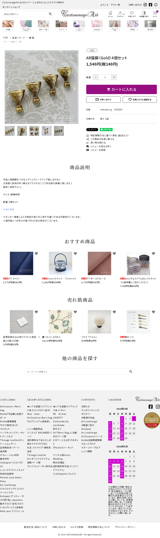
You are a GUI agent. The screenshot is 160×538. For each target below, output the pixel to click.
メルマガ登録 (76, 526)
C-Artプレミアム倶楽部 (11, 507)
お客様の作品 (88, 417)
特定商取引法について (99, 526)
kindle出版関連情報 (91, 440)
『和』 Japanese (15, 499)
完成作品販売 (7, 473)
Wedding (58, 458)
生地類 (3, 447)
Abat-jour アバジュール (12, 511)
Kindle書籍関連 (8, 421)
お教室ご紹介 (88, 425)
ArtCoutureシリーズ (91, 436)
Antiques (86, 428)
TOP (5, 41)
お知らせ (85, 406)
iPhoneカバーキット (63, 447)
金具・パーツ (13, 447)
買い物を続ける (96, 142)
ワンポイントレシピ (90, 410)
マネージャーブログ (90, 447)
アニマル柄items (61, 455)
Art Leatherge (8, 484)
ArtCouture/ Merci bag (40, 417)
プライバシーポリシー (125, 526)
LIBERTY (58, 417)
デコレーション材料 (9, 455)
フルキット (5, 428)
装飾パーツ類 (16, 41)
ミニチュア (19, 469)
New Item (33, 413)
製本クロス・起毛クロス (12, 503)
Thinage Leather (36, 455)
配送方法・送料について (36, 526)
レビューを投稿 (96, 149)
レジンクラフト (7, 469)
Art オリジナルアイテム (38, 458)
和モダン (57, 428)
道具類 (3, 451)
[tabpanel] (41, 87)
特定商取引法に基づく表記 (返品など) (107, 135)
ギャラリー (86, 413)
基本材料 (4, 458)
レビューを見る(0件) (98, 146)
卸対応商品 (59, 462)
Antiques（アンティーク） (12, 496)
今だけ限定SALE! (9, 425)
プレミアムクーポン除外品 (40, 466)
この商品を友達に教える (100, 138)
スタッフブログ (88, 443)
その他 (3, 499)
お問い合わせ (135, 4)
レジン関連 (86, 451)
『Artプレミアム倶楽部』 (38, 421)
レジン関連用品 (35, 428)
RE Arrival (59, 413)
